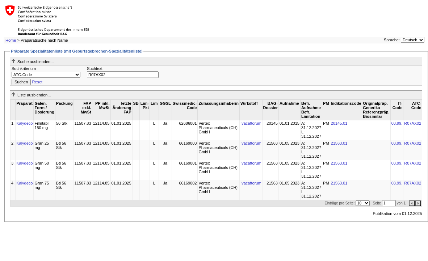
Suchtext (94, 68)
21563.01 (339, 143)
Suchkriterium (24, 68)
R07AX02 (412, 123)
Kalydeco (24, 123)
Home (10, 40)
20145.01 (339, 123)
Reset (37, 82)
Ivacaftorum (250, 123)
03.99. (397, 123)
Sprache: (392, 40)
